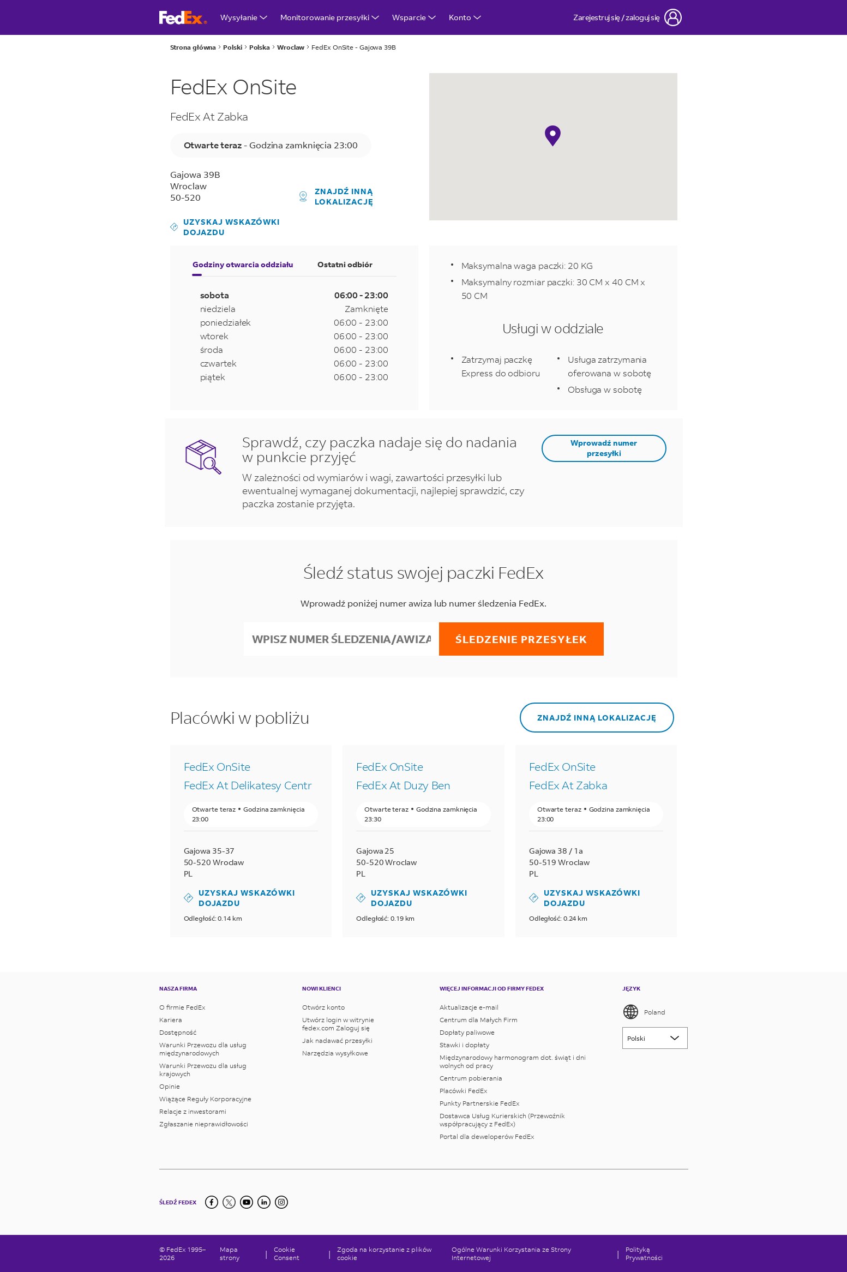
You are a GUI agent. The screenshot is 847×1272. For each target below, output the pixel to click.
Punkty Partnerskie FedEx (479, 1103)
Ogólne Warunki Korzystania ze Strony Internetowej (511, 1253)
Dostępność (177, 1032)
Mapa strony (229, 1253)
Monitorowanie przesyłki (329, 17)
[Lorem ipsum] (655, 1038)
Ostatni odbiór (345, 264)
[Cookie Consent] (298, 1253)
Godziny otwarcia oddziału (243, 264)
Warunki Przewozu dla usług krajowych (203, 1069)
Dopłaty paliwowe (467, 1032)
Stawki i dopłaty (464, 1045)
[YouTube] (246, 1202)
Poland (643, 1012)
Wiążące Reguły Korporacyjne (205, 1099)
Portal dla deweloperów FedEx (487, 1136)
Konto (465, 17)
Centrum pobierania (471, 1078)
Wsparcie (414, 17)
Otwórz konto (323, 1007)
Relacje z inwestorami (192, 1111)
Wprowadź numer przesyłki (603, 447)
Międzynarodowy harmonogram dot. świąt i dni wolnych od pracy (513, 1061)
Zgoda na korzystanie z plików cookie (384, 1253)
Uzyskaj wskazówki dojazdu (225, 227)
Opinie (169, 1086)
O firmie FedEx (182, 1007)
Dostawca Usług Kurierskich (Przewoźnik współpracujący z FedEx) (502, 1120)
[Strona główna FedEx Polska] (183, 18)
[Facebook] (211, 1202)
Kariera (170, 1020)
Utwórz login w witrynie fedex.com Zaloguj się (338, 1024)
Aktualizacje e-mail (469, 1007)
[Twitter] (229, 1202)
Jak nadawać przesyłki (337, 1040)
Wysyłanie (243, 17)
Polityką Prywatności (644, 1253)
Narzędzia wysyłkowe (335, 1053)
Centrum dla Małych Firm (479, 1020)
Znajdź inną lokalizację (336, 196)
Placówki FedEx (463, 1091)
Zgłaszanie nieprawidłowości (203, 1124)
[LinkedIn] (264, 1202)
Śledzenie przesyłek (521, 639)
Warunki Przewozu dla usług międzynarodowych (203, 1049)
